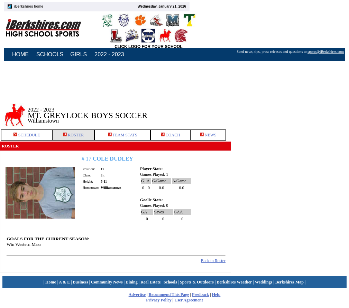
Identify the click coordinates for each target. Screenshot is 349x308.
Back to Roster (213, 260)
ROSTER (76, 135)
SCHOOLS (49, 54)
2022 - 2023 (109, 54)
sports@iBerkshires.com (325, 52)
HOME (20, 54)
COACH (173, 135)
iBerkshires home (28, 6)
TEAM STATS (124, 135)
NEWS (211, 135)
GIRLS (78, 54)
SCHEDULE (29, 135)
